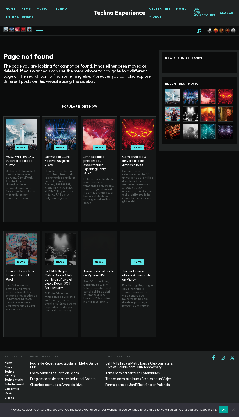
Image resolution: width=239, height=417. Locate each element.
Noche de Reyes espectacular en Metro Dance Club (64, 365)
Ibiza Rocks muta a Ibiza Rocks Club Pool (19, 275)
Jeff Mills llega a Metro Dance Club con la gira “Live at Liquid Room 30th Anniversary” (58, 279)
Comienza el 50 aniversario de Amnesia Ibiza (134, 161)
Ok (224, 409)
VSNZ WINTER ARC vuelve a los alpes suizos (20, 161)
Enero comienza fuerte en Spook (54, 373)
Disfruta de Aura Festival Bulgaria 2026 (57, 161)
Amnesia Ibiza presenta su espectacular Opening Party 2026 (98, 163)
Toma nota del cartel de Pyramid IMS (98, 273)
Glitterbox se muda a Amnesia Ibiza (56, 385)
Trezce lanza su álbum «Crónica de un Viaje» (136, 275)
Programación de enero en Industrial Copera (63, 379)
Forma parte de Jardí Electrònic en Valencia (137, 385)
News (21, 147)
